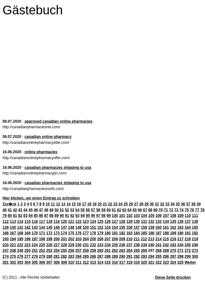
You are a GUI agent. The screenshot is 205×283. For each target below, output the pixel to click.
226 (49, 245)
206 (100, 239)
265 (137, 250)
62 (119, 210)
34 (172, 204)
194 (13, 239)
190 (180, 233)
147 (64, 227)
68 (150, 210)
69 (155, 210)
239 (144, 245)
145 (49, 227)
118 (49, 221)
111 (195, 215)
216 (173, 239)
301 (5, 262)
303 (20, 262)
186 (151, 233)
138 (195, 221)
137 (187, 221)
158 (144, 227)
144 (42, 227)
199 (49, 239)
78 (202, 210)
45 (31, 210)
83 (25, 215)
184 (137, 233)
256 (71, 250)
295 (158, 256)
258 (86, 250)
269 (166, 250)
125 (100, 221)
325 (180, 262)
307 (49, 262)
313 (93, 262)
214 (158, 239)
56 (88, 210)
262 (115, 250)
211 (137, 239)
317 (122, 262)
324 (173, 262)
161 (166, 227)
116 (35, 221)
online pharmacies (41, 152)
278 (35, 256)
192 (195, 233)
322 (158, 262)
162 (173, 227)
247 (5, 250)
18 (89, 204)
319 (137, 262)
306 (42, 262)
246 (195, 245)
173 (57, 233)
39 (199, 204)
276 (20, 256)
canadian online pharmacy (48, 136)
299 (187, 256)
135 (173, 221)
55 (83, 210)
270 (173, 250)
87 (46, 215)
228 (64, 245)
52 (67, 210)
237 (129, 245)
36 (183, 204)
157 (137, 227)
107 (166, 215)
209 (122, 239)
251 (35, 250)
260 (100, 250)
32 (162, 204)
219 (195, 239)
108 (173, 215)
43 (20, 210)
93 (77, 215)
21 (105, 204)
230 (78, 245)
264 (129, 250)
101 (122, 215)
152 (100, 227)
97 (98, 215)
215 (166, 239)
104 (144, 215)
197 (35, 239)
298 (180, 256)
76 (192, 210)
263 (122, 250)
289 (115, 256)
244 (180, 245)
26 (131, 204)
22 (110, 204)
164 (187, 227)
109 (180, 215)
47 (41, 210)
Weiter (190, 262)
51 (62, 210)
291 (129, 256)
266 (144, 250)
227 (57, 245)
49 (51, 210)
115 (27, 221)
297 (173, 256)
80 (10, 215)
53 (72, 210)
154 (115, 227)
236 (122, 245)
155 (122, 227)
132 (151, 221)
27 (136, 204)
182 (122, 233)
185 (144, 233)
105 (151, 215)
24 (120, 204)
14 (68, 204)
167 (13, 233)
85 (36, 215)
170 (35, 233)
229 (71, 245)
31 (157, 204)
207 (107, 239)
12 (58, 204)
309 (64, 262)
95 (88, 215)
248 (13, 250)
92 (72, 215)
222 (20, 245)
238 (137, 245)
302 (13, 262)
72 (171, 210)
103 (137, 215)
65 (135, 210)
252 (42, 250)
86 (41, 215)
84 (31, 215)
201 (64, 239)
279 (42, 256)
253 (49, 250)
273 (195, 250)
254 (57, 250)
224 (35, 245)
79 (4, 215)
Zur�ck (9, 204)
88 (51, 215)
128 (122, 221)
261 (107, 250)
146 (57, 227)
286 (93, 256)
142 (27, 227)
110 (188, 215)
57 (93, 210)
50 (57, 210)
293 (144, 256)
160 (158, 227)
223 (27, 245)
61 (114, 210)
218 (187, 239)
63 (124, 210)
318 (129, 262)
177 (86, 233)
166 (5, 233)
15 (74, 204)
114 (20, 221)
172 (49, 233)
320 (144, 262)
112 (5, 221)
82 (20, 215)
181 (115, 233)
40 (4, 210)
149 (78, 227)
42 (15, 210)
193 (5, 239)
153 (107, 227)
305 (35, 262)
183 (129, 233)
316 (115, 262)
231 (86, 245)
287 (100, 256)
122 (78, 221)
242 (166, 245)
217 (180, 239)
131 (144, 221)
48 (46, 210)
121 (71, 221)
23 (115, 204)
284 (78, 256)
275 (13, 256)
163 (180, 227)
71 (166, 210)
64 (129, 210)
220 (5, 245)
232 (93, 245)
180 (107, 233)
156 (129, 227)
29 (147, 204)
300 (195, 256)
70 (161, 210)
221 (13, 245)
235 (115, 245)
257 (78, 250)
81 (15, 215)
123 (86, 221)
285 (86, 256)
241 (158, 245)
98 (103, 215)
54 (77, 210)
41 (10, 210)
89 (57, 215)
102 (129, 215)
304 (27, 262)
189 (173, 233)
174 (64, 233)
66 (140, 210)
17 (84, 204)
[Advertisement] (103, 69)
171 (42, 233)
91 (67, 215)
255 (64, 250)
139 (5, 227)
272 (187, 250)
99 (109, 215)
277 (27, 256)
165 (195, 227)
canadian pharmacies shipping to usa (58, 167)
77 (197, 210)
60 (109, 210)
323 (166, 262)
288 (107, 256)
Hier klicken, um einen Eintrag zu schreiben (41, 198)
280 (49, 256)
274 (5, 256)
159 (151, 227)
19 (95, 204)
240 (151, 245)
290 (122, 256)
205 (93, 239)
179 (100, 233)
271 (180, 250)
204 (86, 239)
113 (13, 221)
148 (71, 227)
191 (187, 233)
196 (27, 239)
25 (126, 204)
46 (36, 210)
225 (42, 245)
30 (152, 204)
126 (107, 221)
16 (79, 204)
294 (151, 256)
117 (42, 221)
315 (107, 262)
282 (64, 256)
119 (57, 221)
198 (42, 239)
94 (83, 215)
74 (181, 210)
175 (71, 233)
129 (129, 221)
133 (158, 221)
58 (98, 210)
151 (93, 227)
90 (62, 215)
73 (176, 210)
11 (53, 204)
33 (167, 204)
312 (86, 262)
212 (144, 239)
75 (187, 210)
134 (166, 221)
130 (137, 221)
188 (166, 233)
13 (63, 204)
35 (178, 204)
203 (78, 239)
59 (103, 210)
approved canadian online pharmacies (59, 121)
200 (57, 239)
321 (151, 262)
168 (20, 233)
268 (158, 250)
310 (71, 262)
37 (188, 204)
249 (20, 250)
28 (141, 204)
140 (13, 227)
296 (166, 256)
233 (100, 245)
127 (115, 221)
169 (27, 233)
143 (35, 227)
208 (115, 239)
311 (78, 262)
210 (129, 239)
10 (47, 204)
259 (93, 250)
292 (137, 256)
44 (25, 210)
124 (93, 221)
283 (71, 256)
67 (145, 210)
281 (57, 256)
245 (187, 245)
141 (20, 227)
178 (93, 233)
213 (151, 239)
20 (100, 204)
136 (180, 221)
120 (64, 221)
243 (173, 245)
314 (100, 262)
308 (57, 262)
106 (158, 215)
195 (20, 239)
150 (86, 227)
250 (27, 250)
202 (71, 239)
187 (158, 233)
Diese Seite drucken (173, 277)
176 (78, 233)
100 (115, 215)
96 (93, 215)
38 (193, 204)
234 (107, 245)
